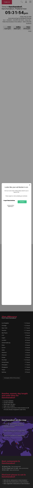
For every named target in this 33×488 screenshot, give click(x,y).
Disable (22, 201)
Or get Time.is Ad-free (9, 200)
